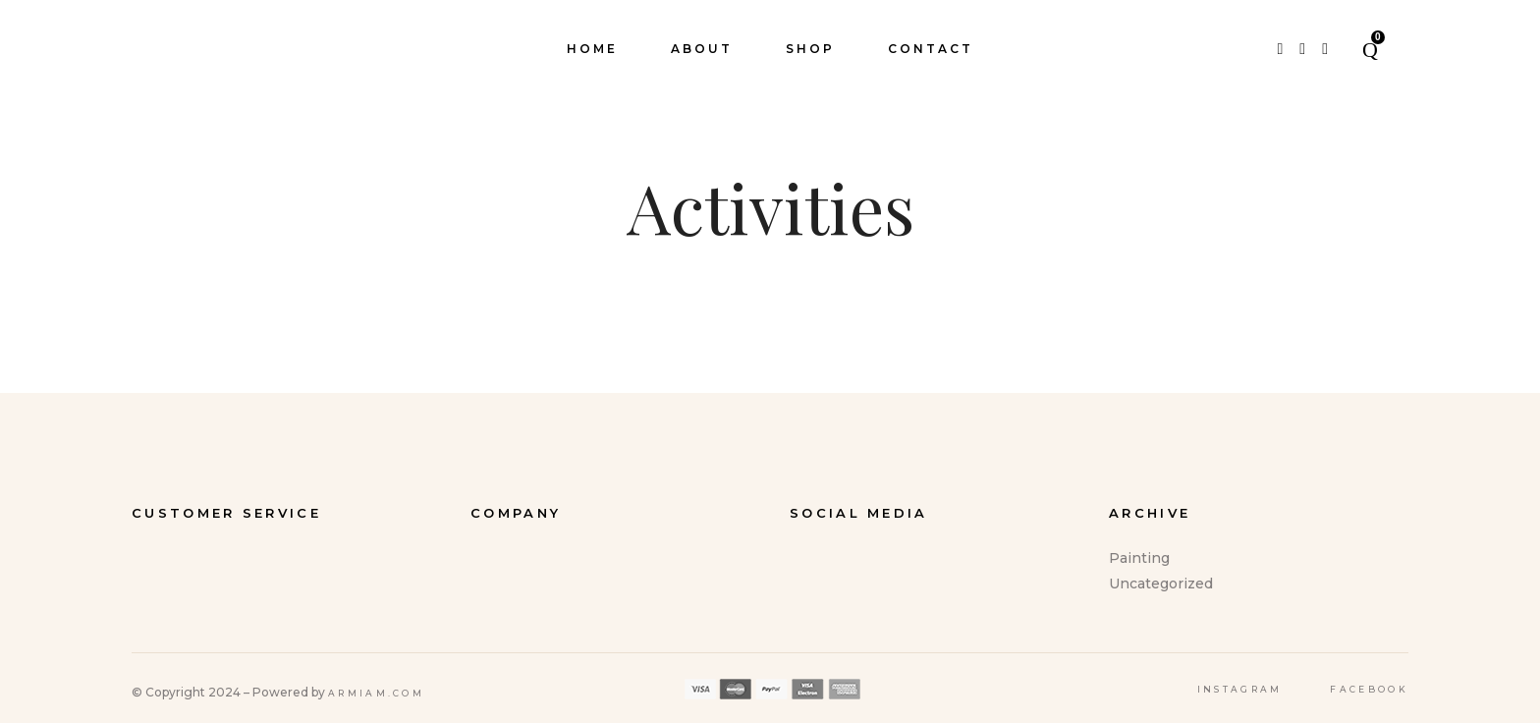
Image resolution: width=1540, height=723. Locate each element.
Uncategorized (1161, 583)
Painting (1139, 558)
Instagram (1240, 689)
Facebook (1368, 689)
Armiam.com (376, 693)
